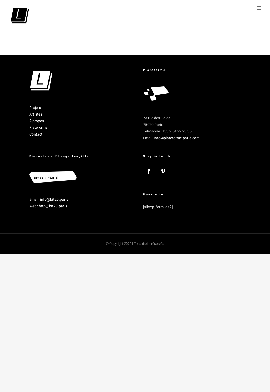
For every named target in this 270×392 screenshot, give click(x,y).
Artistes (35, 114)
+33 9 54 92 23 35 (177, 131)
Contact (35, 134)
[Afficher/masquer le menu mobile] (259, 8)
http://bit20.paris (53, 206)
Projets (35, 108)
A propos (36, 121)
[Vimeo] (163, 171)
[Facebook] (149, 171)
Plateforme (38, 127)
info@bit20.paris (54, 199)
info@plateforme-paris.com (176, 138)
